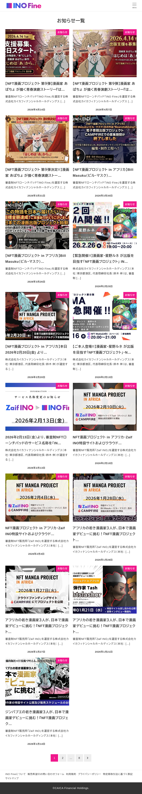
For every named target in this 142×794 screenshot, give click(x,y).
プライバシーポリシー (89, 774)
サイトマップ (12, 778)
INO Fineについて (15, 774)
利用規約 (71, 774)
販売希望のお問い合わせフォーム (46, 774)
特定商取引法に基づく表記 (118, 774)
